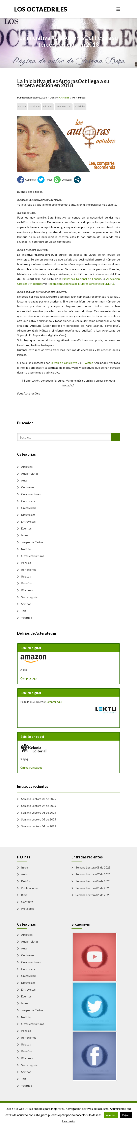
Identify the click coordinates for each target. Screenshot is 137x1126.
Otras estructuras (32, 556)
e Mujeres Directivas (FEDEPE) (95, 283)
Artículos (64, 97)
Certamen (27, 487)
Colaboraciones (31, 494)
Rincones (27, 590)
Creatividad (28, 508)
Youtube (26, 617)
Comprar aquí (28, 678)
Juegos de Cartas (32, 542)
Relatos (26, 576)
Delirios (26, 881)
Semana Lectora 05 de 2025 (38, 819)
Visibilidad (80, 106)
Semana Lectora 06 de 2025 (38, 812)
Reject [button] (125, 1115)
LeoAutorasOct (64, 106)
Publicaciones (29, 888)
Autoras (22, 106)
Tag (23, 610)
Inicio (24, 867)
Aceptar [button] (111, 1115)
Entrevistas (28, 521)
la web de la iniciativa (64, 362)
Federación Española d (62, 283)
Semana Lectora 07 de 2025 (38, 805)
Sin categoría (29, 597)
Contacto (27, 901)
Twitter (87, 362)
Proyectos (27, 908)
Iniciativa (48, 106)
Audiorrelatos (29, 473)
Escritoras (34, 106)
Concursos (28, 501)
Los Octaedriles (40, 9)
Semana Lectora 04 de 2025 (38, 826)
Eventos (26, 528)
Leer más (68, 1121)
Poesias (26, 562)
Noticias (26, 549)
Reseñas (26, 583)
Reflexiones (28, 569)
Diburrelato (28, 514)
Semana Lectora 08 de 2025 (38, 799)
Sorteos (26, 604)
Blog (24, 895)
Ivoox (24, 535)
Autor (25, 480)
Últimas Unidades (31, 767)
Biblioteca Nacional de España (81, 278)
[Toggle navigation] (118, 9)
